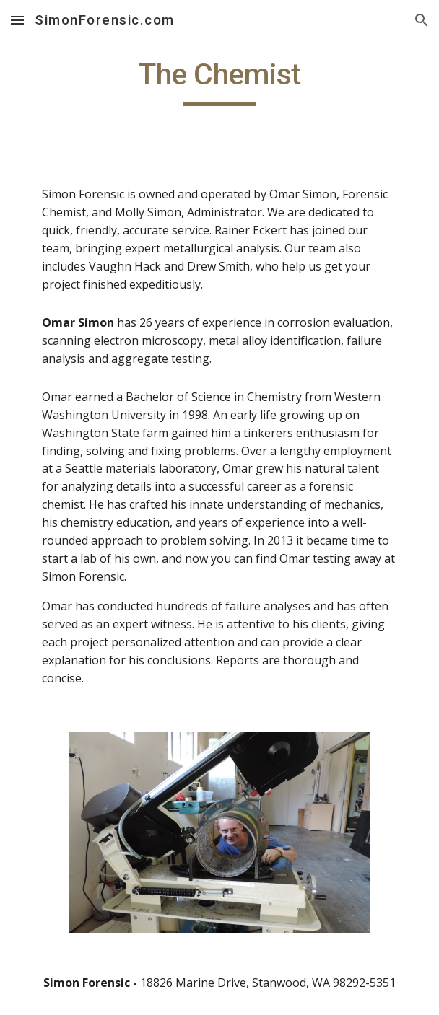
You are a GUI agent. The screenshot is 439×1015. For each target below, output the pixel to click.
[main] (219, 81)
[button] (17, 20)
